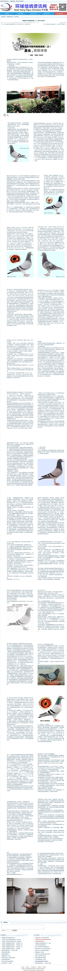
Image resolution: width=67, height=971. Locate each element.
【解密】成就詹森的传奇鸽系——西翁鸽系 (11, 948)
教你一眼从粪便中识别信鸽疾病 (42, 946)
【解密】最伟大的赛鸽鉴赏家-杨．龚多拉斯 (11, 939)
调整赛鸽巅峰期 (5, 954)
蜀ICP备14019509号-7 (41, 968)
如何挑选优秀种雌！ (6, 959)
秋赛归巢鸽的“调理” (6, 952)
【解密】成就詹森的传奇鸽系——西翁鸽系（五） (12, 943)
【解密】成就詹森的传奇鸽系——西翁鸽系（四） (12, 944)
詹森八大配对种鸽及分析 (40, 955)
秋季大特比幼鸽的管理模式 (7, 961)
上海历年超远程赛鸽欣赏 (40, 944)
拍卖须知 (40, 967)
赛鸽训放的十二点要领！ (7, 963)
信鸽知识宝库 (47, 13)
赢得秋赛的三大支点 (6, 955)
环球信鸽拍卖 (60, 13)
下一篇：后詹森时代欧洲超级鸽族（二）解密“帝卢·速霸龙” (54, 24)
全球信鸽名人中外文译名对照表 (42, 937)
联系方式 (27, 967)
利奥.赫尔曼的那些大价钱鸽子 (41, 961)
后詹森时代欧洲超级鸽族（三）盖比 (43, 943)
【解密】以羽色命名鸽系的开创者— (43, 954)
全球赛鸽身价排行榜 (39, 941)
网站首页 (7, 13)
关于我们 (22, 967)
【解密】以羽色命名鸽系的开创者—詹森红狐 (11, 941)
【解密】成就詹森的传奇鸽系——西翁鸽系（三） (12, 946)
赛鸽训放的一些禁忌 (39, 952)
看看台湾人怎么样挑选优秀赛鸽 (42, 950)
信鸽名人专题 (33, 13)
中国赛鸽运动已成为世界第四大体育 (43, 939)
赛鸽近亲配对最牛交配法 (40, 957)
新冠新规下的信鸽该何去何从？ (8, 937)
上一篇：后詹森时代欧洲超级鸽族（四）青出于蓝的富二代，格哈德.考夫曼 (16, 24)
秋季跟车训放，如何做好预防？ (8, 957)
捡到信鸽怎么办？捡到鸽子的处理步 (43, 948)
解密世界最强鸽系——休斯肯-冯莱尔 (10, 950)
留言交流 (44, 967)
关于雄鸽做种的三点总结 (40, 959)
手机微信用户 (33, 967)
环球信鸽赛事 (20, 13)
